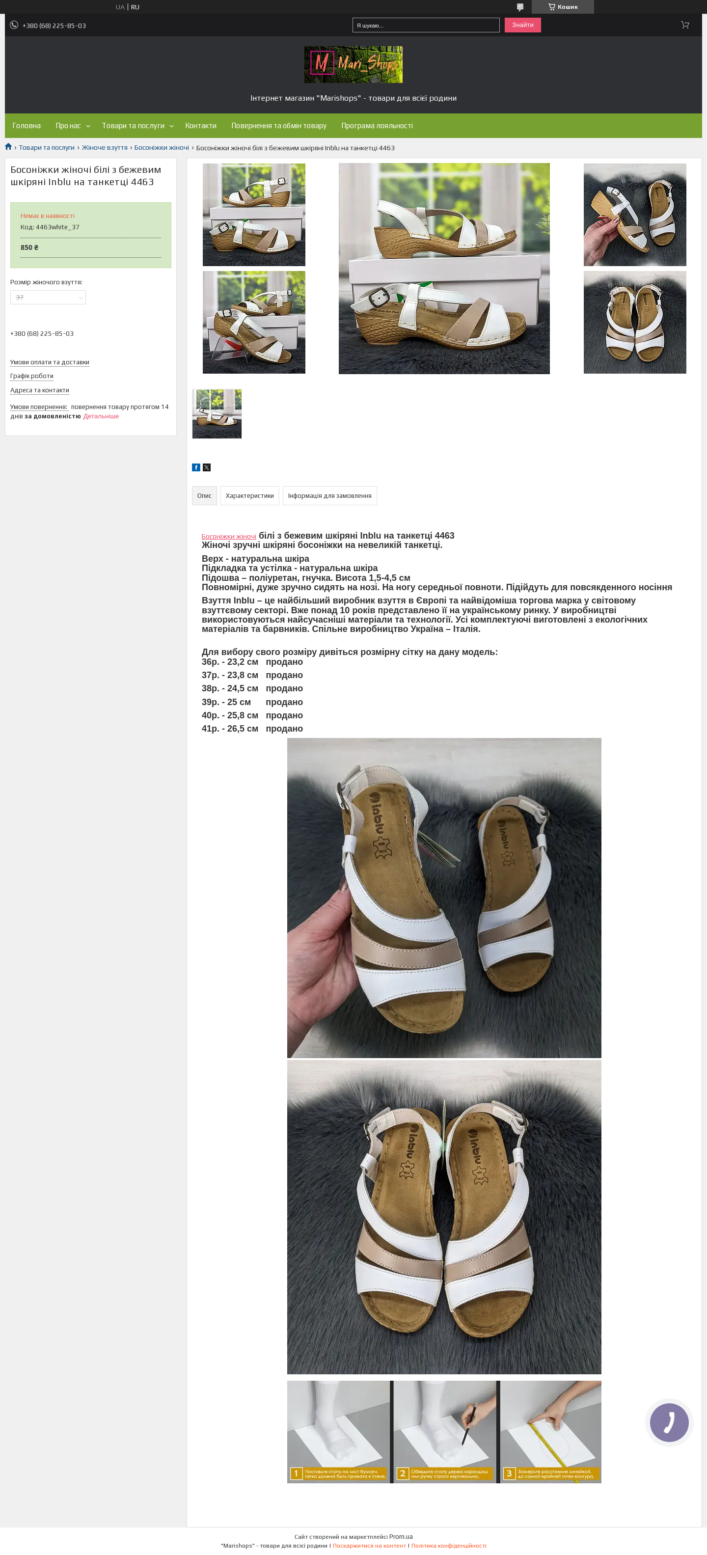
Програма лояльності (377, 125)
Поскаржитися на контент (369, 1545)
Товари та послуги (133, 125)
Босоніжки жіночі (162, 147)
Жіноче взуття (105, 147)
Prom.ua (401, 1536)
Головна (26, 125)
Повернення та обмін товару (278, 125)
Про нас (68, 125)
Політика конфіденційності (449, 1545)
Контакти (201, 125)
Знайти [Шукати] (523, 24)
